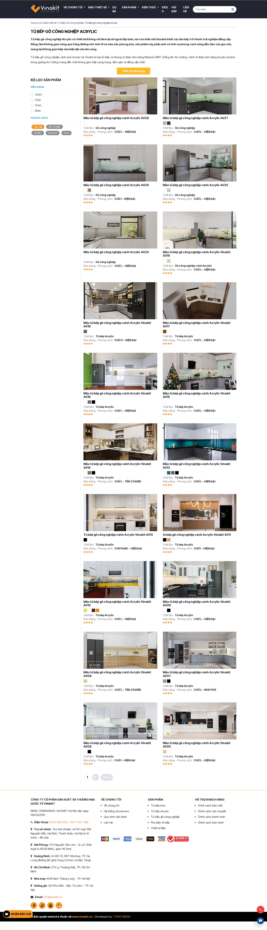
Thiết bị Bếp (158, 828)
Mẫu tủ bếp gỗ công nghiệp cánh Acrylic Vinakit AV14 (117, 465)
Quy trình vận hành (115, 817)
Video (165, 9)
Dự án (114, 9)
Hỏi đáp (174, 9)
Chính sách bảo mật (210, 805)
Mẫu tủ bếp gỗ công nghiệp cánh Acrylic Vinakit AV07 (196, 674)
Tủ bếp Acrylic (160, 811)
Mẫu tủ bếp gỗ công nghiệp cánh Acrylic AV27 (195, 118)
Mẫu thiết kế (97, 7)
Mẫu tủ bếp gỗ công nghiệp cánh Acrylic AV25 (195, 185)
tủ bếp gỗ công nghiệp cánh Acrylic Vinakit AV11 (197, 534)
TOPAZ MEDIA (121, 916)
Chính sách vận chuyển (212, 811)
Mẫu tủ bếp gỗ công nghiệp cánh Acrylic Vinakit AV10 (117, 603)
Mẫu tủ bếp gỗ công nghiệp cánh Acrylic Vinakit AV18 (117, 324)
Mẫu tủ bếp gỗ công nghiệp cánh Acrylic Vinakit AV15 (196, 395)
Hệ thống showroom (116, 811)
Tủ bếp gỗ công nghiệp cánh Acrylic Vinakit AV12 (118, 534)
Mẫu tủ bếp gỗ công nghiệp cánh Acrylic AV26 (116, 185)
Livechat (260, 920)
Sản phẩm (129, 7)
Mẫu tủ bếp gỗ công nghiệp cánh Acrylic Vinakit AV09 (196, 603)
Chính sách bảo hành (211, 822)
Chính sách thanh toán (211, 817)
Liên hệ (186, 9)
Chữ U (38, 94)
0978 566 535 (58, 822)
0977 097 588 (79, 822)
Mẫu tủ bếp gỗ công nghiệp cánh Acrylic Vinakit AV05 (196, 744)
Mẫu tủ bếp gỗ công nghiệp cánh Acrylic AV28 (116, 118)
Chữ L (38, 105)
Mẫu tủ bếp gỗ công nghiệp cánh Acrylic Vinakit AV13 (196, 465)
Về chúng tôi (111, 805)
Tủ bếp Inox (158, 805)
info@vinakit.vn (53, 897)
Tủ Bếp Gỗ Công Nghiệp (70, 22)
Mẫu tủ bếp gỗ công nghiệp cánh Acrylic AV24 (116, 252)
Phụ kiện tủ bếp (160, 822)
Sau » (107, 777)
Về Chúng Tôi (73, 7)
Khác (38, 110)
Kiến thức (149, 7)
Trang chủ (36, 22)
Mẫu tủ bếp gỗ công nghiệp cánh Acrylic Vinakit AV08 (117, 674)
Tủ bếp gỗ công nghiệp (165, 817)
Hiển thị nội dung (133, 71)
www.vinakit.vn (82, 916)
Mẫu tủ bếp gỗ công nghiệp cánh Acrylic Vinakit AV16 (117, 395)
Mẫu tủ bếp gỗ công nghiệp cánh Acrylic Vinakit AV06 (117, 744)
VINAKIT (45, 9)
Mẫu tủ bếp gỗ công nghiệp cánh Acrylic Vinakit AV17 (196, 324)
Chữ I (38, 99)
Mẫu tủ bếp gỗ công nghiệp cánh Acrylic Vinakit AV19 (196, 253)
